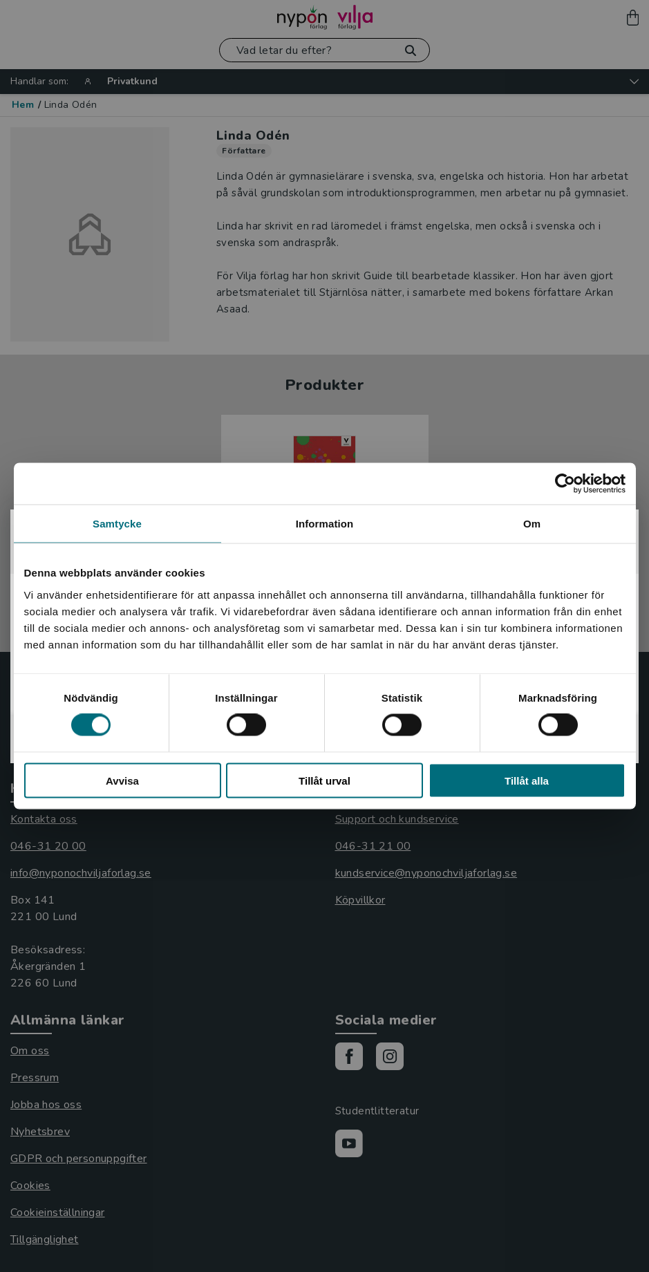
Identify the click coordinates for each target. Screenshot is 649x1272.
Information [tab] (325, 524)
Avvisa (122, 780)
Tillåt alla (527, 780)
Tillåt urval (324, 780)
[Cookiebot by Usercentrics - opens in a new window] (565, 484)
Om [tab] (531, 524)
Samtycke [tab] (117, 524)
